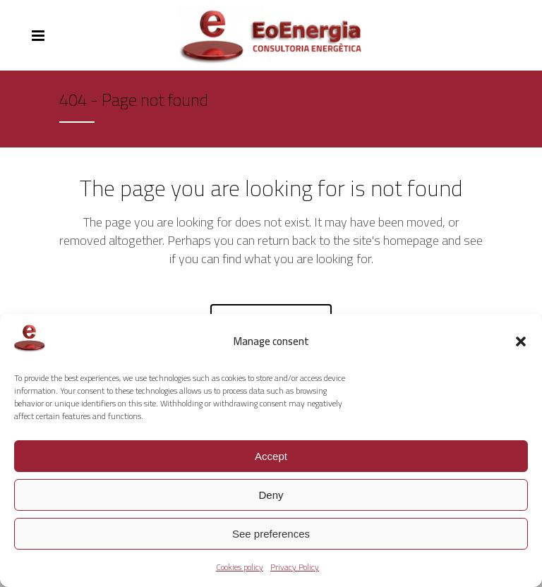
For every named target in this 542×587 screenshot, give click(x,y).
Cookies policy (239, 567)
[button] (521, 341)
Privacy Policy (294, 567)
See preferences (271, 534)
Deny (270, 495)
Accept (271, 456)
